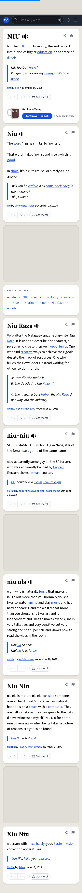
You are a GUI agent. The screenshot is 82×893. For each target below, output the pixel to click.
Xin (14, 858)
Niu (9, 206)
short (15, 171)
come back (54, 186)
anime (32, 602)
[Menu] (76, 20)
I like (27, 858)
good (11, 160)
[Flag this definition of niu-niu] (73, 434)
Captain (58, 467)
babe (45, 394)
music (55, 602)
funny (43, 591)
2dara (22, 867)
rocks (33, 67)
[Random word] (59, 20)
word (17, 143)
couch (33, 706)
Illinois (26, 46)
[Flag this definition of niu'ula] (73, 580)
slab (51, 695)
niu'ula (12, 308)
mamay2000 (28, 409)
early (66, 186)
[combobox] (37, 20)
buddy (49, 73)
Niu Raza (57, 302)
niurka (29, 302)
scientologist (52, 482)
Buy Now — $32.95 (37, 116)
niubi (37, 297)
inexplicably (36, 843)
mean (35, 472)
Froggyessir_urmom (31, 747)
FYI (13, 482)
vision (70, 843)
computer (55, 706)
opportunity (58, 346)
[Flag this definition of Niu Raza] (73, 324)
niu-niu (69, 297)
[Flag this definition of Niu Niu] (73, 684)
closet (38, 482)
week (15, 79)
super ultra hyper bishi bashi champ (39, 491)
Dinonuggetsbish (24, 206)
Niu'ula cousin (26, 659)
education (44, 52)
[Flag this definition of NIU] (72, 36)
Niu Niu (11, 747)
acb (17, 88)
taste (58, 843)
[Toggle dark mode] (68, 20)
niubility (52, 297)
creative (27, 352)
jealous (33, 186)
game (34, 450)
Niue (15, 302)
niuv (43, 302)
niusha (12, 297)
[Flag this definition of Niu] (73, 132)
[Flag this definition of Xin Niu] (73, 832)
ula (19, 645)
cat (33, 738)
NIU (9, 88)
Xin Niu (11, 867)
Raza (10, 341)
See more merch (64, 116)
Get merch (40, 97)
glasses (43, 858)
